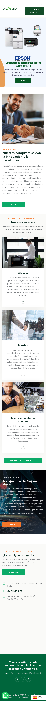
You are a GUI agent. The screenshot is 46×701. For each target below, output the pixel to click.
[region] (23, 52)
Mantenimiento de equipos (23, 419)
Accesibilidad (22, 698)
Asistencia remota (34, 11)
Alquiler (23, 273)
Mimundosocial (11, 695)
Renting (23, 345)
